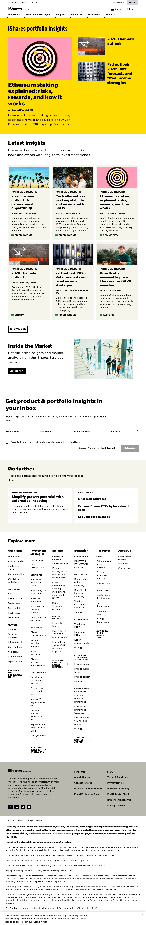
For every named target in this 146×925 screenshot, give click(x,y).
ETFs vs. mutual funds (81, 641)
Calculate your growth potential (104, 564)
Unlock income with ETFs (38, 619)
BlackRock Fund (62, 833)
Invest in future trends (37, 653)
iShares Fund (40, 833)
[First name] (21, 432)
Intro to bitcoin (82, 677)
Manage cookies (116, 806)
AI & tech (13, 652)
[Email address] (89, 432)
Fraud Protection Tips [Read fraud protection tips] (86, 794)
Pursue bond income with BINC (37, 691)
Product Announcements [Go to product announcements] (88, 789)
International (15, 642)
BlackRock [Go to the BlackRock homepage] (12, 2)
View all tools (103, 583)
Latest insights (60, 563)
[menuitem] (14, 14)
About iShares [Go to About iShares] (82, 777)
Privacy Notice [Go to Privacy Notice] (115, 783)
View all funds (15, 561)
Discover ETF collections (15, 580)
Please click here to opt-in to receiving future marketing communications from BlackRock (46, 442)
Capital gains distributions (103, 596)
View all (78, 612)
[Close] (142, 917)
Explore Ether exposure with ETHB (37, 728)
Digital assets (15, 603)
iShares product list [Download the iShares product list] (92, 499)
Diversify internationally (38, 634)
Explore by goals (13, 567)
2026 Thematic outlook (57, 606)
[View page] (17, 371)
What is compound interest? (80, 604)
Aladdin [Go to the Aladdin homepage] (34, 2)
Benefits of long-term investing (80, 593)
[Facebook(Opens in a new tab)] (10, 807)
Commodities (15, 608)
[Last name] (55, 432)
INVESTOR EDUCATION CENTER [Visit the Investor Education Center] (81, 564)
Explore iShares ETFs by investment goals (104, 508)
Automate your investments (38, 592)
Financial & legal (102, 612)
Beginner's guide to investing (80, 582)
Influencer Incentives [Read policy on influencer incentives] (119, 800)
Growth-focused (12, 636)
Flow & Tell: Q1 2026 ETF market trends (60, 634)
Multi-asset (14, 618)
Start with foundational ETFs (37, 582)
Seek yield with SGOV (38, 737)
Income (12, 629)
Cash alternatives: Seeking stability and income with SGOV (58, 590)
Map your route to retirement (80, 699)
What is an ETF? (80, 625)
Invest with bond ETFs (36, 600)
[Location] (123, 431)
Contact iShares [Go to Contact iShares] (83, 783)
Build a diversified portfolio (102, 575)
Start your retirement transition (80, 710)
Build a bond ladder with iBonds (37, 609)
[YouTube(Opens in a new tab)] (29, 807)
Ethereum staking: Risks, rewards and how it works (59, 573)
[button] (128, 9)
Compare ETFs (16, 574)
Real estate (14, 613)
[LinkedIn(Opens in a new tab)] (16, 807)
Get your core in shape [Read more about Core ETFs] (94, 517)
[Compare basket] (117, 9)
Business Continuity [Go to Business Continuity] (118, 789)
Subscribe (130, 448)
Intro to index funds (81, 670)
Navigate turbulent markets (35, 643)
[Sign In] (132, 2)
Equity (11, 594)
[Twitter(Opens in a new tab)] (23, 807)
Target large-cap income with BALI (37, 680)
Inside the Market (57, 625)
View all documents (102, 620)
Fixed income (15, 598)
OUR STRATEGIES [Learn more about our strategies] (37, 566)
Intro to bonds (81, 664)
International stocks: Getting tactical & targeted (60, 647)
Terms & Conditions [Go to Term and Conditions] (118, 777)
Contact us (124, 568)
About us (123, 563)
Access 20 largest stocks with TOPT (37, 702)
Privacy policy (111, 448)
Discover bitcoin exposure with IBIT (37, 715)
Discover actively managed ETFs (38, 662)
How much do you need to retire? (81, 721)
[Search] (133, 9)
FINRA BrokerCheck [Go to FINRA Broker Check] (118, 794)
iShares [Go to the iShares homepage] (24, 2)
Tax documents (102, 604)
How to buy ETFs (80, 633)
